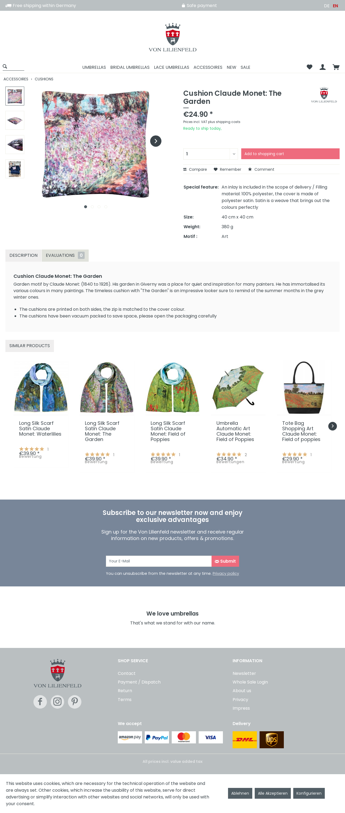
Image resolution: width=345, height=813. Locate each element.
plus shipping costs (224, 121)
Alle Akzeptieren (273, 793)
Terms (125, 699)
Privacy (240, 699)
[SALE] (246, 67)
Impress (241, 708)
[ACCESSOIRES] (208, 67)
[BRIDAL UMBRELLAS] (130, 67)
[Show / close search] (13, 66)
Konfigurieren (309, 793)
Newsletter (244, 673)
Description (23, 255)
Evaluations (65, 255)
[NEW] (232, 67)
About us (242, 691)
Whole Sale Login (250, 682)
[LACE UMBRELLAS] (171, 67)
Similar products (29, 346)
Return (125, 691)
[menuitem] (15, 67)
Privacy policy (226, 573)
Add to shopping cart (264, 153)
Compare (195, 169)
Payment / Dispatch (139, 682)
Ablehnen (240, 793)
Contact (127, 673)
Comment (261, 169)
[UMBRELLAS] (94, 67)
